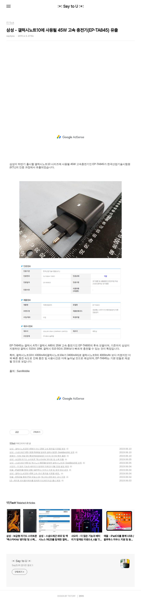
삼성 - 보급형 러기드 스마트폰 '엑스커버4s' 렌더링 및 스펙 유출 (37, 459)
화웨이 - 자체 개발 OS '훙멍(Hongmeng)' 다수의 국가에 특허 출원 (38, 456)
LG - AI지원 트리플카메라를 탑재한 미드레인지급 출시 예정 (35, 480)
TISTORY (71, 596)
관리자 (81, 596)
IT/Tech (12, 443)
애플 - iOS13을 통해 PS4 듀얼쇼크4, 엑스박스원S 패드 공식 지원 (37, 477)
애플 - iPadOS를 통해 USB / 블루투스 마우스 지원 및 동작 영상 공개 (39, 470)
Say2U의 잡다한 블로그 (22, 565)
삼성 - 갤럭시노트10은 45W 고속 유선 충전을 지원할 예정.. (35, 473)
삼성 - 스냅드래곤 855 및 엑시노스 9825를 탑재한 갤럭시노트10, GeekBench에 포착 (46, 463)
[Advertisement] (70, 84)
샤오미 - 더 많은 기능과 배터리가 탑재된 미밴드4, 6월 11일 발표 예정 (39, 466)
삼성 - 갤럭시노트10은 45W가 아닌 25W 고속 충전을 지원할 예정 (37, 449)
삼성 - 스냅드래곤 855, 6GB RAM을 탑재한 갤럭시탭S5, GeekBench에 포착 (42, 452)
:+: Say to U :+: (71, 6)
